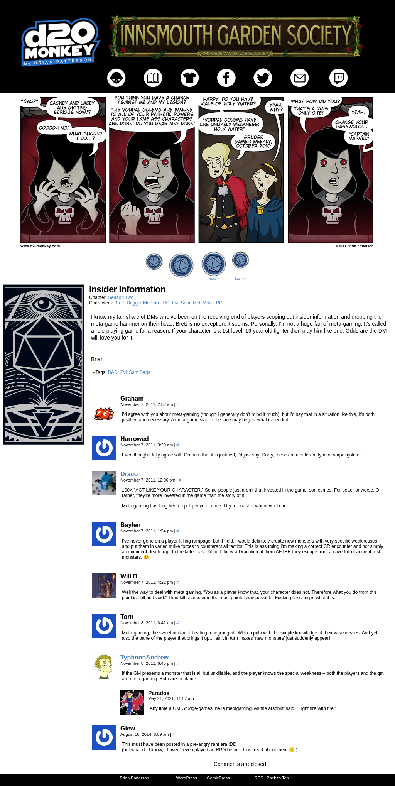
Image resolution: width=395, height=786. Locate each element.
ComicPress (218, 778)
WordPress (186, 778)
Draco (129, 474)
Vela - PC (213, 303)
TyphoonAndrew (144, 657)
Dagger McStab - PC (148, 303)
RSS (259, 778)
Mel (196, 303)
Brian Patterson (134, 778)
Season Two (120, 297)
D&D (113, 372)
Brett (119, 303)
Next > (214, 279)
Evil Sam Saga (135, 372)
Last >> (240, 279)
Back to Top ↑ (279, 778)
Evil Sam (181, 303)
